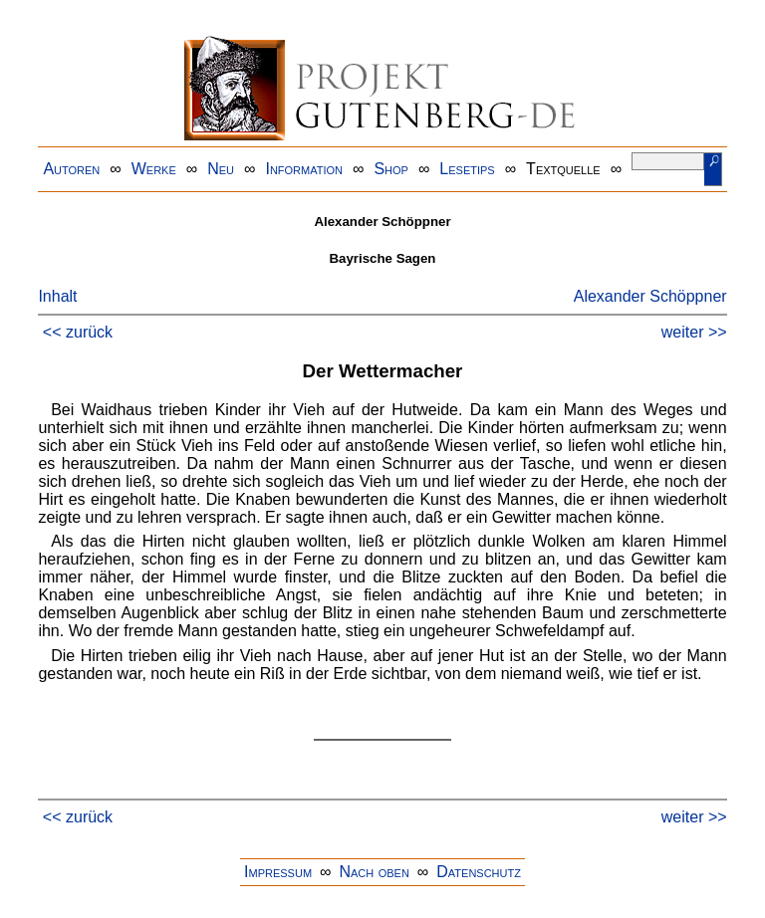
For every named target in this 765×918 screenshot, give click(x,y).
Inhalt (57, 296)
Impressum (278, 871)
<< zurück (78, 332)
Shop (391, 168)
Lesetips (466, 168)
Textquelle (563, 168)
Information (304, 168)
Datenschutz (478, 871)
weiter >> (694, 332)
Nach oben (373, 871)
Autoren (71, 168)
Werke (153, 168)
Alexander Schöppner (650, 296)
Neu (220, 168)
